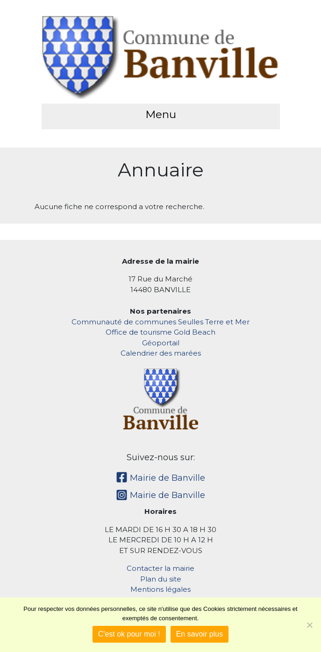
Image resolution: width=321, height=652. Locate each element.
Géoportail (160, 342)
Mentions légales (160, 589)
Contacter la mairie (160, 568)
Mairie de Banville (160, 478)
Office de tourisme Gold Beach (160, 332)
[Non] (309, 625)
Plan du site (160, 579)
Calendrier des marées (161, 353)
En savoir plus (199, 634)
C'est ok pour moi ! (129, 634)
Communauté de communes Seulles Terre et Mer (160, 321)
